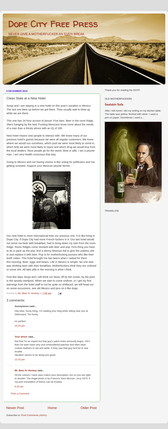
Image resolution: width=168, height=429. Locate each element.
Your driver (21, 336)
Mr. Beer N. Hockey (26, 370)
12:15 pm (20, 359)
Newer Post (15, 408)
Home (52, 408)
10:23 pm (20, 325)
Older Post (89, 408)
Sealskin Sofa (114, 104)
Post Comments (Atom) (34, 415)
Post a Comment (20, 393)
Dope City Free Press (53, 23)
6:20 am (19, 386)
